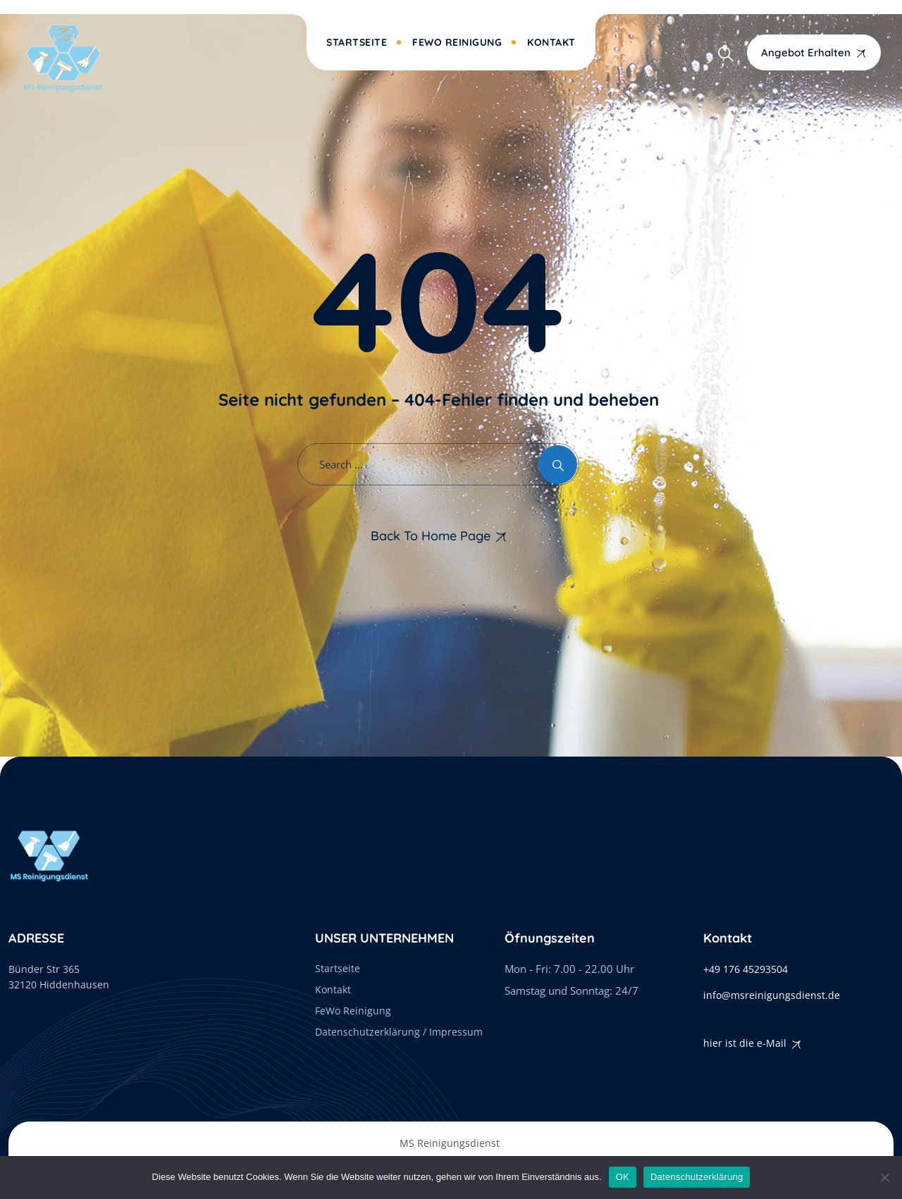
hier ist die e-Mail (744, 1043)
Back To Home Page (430, 536)
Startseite (356, 42)
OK (622, 1177)
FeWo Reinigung (457, 42)
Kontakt (551, 42)
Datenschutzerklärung (696, 1177)
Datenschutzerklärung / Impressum (399, 1031)
